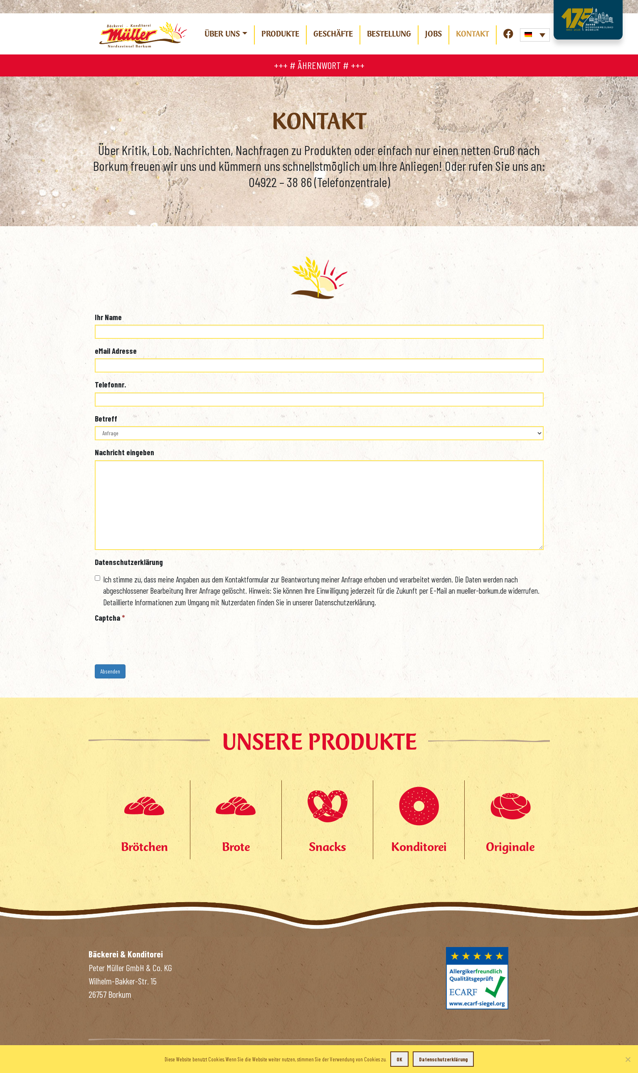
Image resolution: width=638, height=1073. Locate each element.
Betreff (106, 418)
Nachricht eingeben (124, 452)
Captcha (110, 617)
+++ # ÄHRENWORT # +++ (319, 65)
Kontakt (472, 34)
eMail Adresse (116, 350)
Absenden (110, 671)
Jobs (433, 34)
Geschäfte (333, 34)
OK (399, 1059)
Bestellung (389, 34)
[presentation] (158, 642)
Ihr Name (108, 317)
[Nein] (627, 1059)
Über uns (222, 34)
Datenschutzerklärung (129, 562)
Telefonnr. (110, 384)
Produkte (280, 34)
